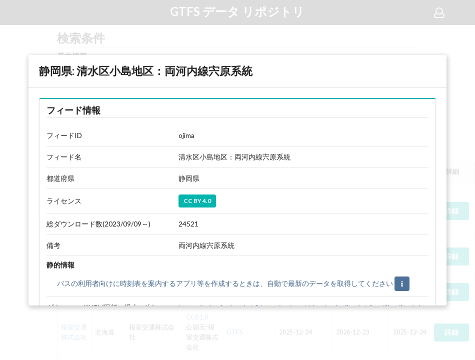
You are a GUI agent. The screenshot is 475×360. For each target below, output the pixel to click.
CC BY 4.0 (197, 200)
